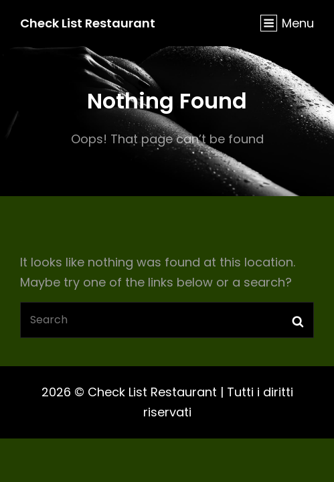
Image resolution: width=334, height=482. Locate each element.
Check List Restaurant (87, 23)
